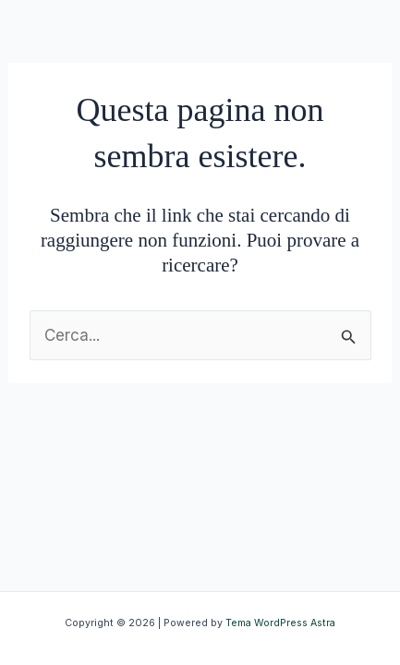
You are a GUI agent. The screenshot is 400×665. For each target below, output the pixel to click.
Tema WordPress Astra (280, 623)
